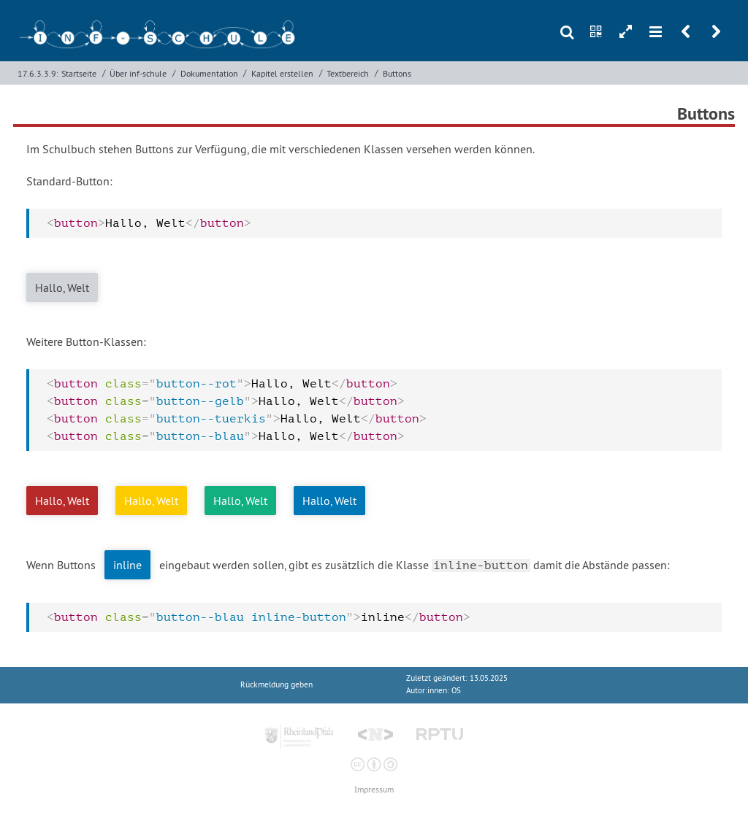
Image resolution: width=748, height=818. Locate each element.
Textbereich (348, 73)
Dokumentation (209, 73)
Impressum (374, 790)
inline (127, 564)
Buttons (397, 73)
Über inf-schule (138, 73)
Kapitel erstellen (282, 73)
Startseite (78, 73)
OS (456, 690)
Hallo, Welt (62, 287)
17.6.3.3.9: (38, 73)
